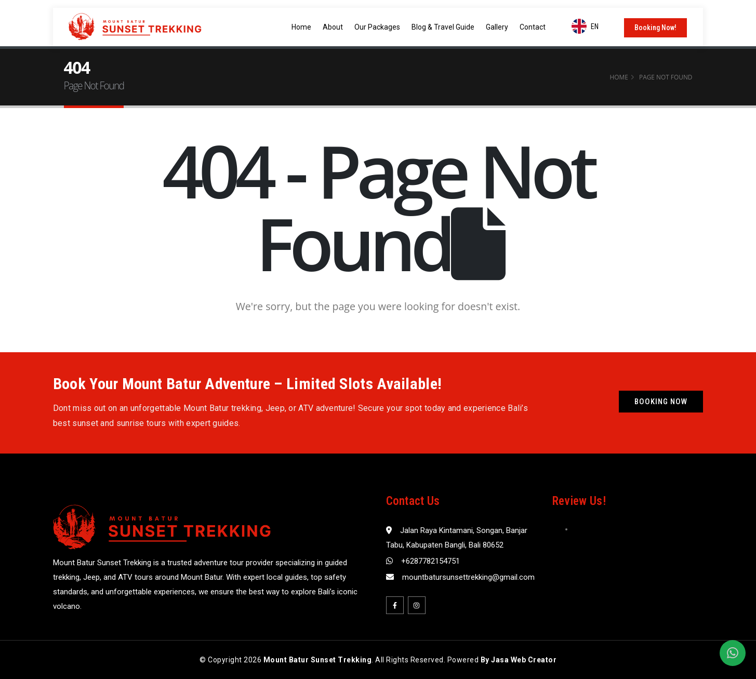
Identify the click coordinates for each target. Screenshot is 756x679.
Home (301, 27)
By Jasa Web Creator (519, 660)
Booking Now (660, 401)
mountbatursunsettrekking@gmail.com (468, 577)
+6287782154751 (430, 561)
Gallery (497, 27)
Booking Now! (655, 27)
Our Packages (377, 27)
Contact (533, 27)
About (333, 27)
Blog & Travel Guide (443, 27)
